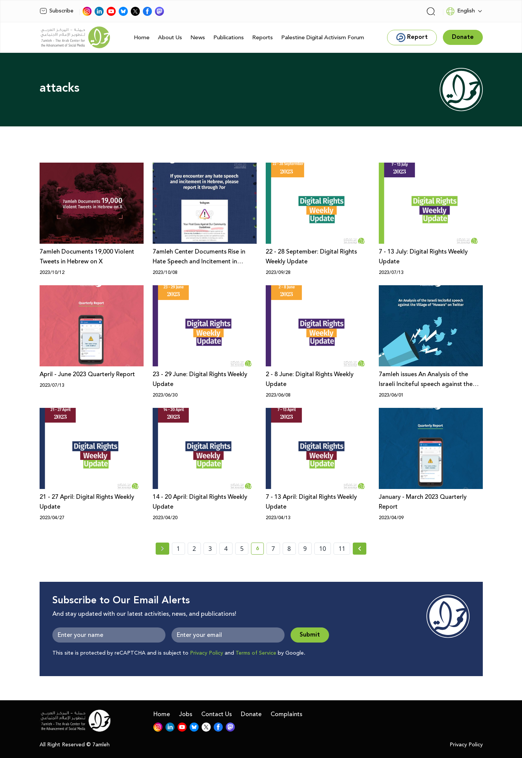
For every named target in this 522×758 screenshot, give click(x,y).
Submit (310, 635)
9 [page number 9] (305, 548)
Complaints (286, 714)
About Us (170, 37)
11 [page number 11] (341, 548)
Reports (262, 37)
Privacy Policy (206, 653)
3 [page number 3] (210, 548)
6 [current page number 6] (260, 549)
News (197, 37)
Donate (251, 714)
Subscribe (56, 11)
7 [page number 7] (273, 548)
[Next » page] (359, 549)
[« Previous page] (162, 549)
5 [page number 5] (241, 548)
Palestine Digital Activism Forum (322, 37)
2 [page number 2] (194, 548)
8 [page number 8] (289, 548)
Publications (228, 37)
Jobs (185, 714)
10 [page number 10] (322, 548)
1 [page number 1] (178, 548)
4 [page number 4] (226, 548)
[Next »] (359, 549)
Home (142, 37)
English (460, 11)
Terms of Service (256, 653)
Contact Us (216, 714)
